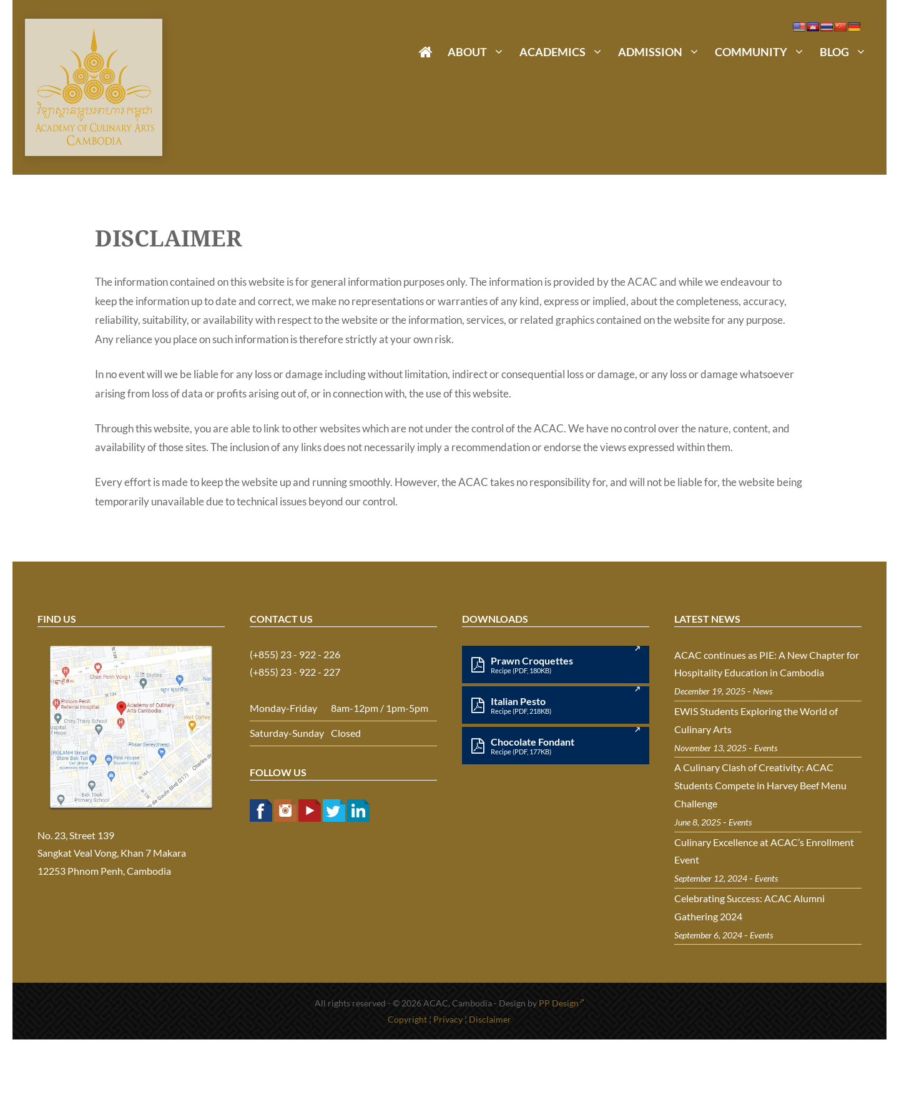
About (480, 52)
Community (763, 52)
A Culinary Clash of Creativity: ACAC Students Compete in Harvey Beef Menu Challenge (760, 785)
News (762, 691)
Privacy (448, 1019)
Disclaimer (490, 1019)
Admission (662, 52)
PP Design (561, 1003)
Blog (847, 52)
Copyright (407, 1019)
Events (765, 747)
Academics (565, 52)
